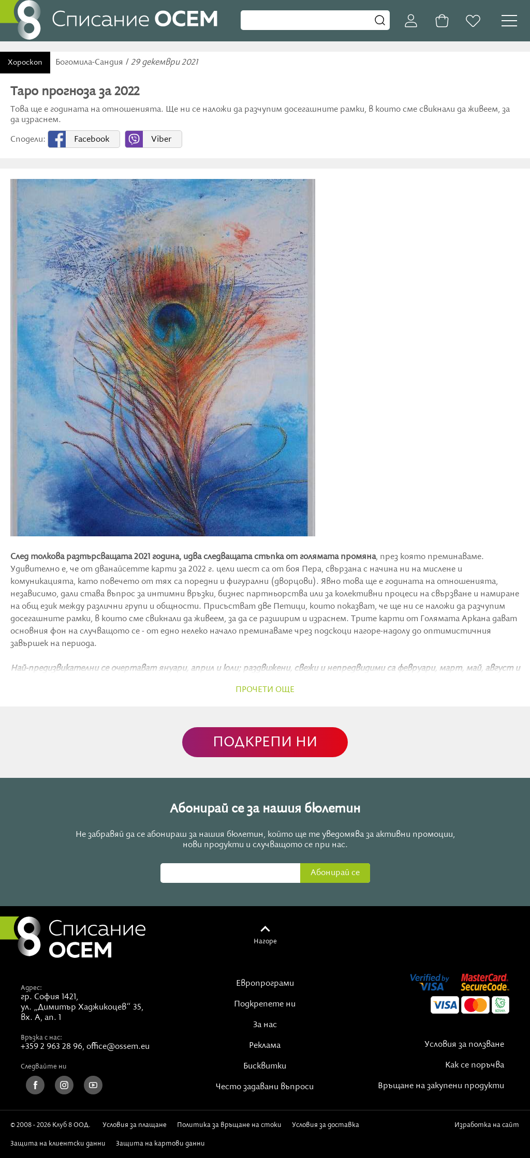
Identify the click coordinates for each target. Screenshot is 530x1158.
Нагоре (265, 941)
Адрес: (31, 988)
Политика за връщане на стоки (229, 1125)
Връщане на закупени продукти (441, 1086)
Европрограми (265, 984)
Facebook (91, 139)
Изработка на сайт (486, 1129)
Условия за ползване (464, 1045)
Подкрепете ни (265, 1004)
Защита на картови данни (160, 1143)
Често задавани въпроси (265, 1087)
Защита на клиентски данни (58, 1143)
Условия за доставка (325, 1125)
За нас (265, 1025)
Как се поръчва (474, 1065)
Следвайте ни (44, 1066)
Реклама (265, 1046)
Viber (161, 139)
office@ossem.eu (118, 1047)
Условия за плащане (134, 1125)
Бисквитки (264, 1066)
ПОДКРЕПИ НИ (265, 742)
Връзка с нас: (41, 1037)
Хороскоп (25, 62)
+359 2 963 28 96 (51, 1047)
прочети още (265, 690)
